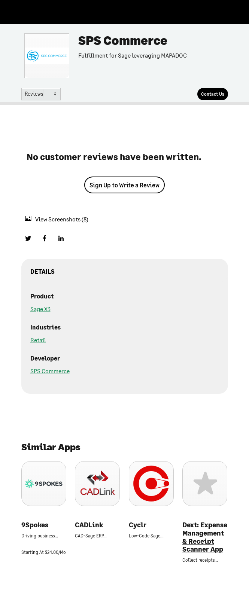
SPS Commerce (50, 370)
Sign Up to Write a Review (124, 184)
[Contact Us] (212, 94)
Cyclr (137, 525)
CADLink (89, 525)
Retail (38, 339)
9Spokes (34, 525)
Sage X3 (40, 308)
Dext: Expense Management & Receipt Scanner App (204, 537)
